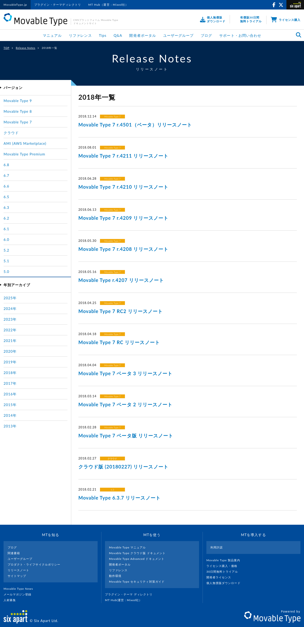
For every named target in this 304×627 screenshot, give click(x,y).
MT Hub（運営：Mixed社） (108, 4)
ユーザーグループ (178, 35)
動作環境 (115, 576)
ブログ (206, 35)
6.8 (6, 165)
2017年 (10, 383)
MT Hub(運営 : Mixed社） (125, 600)
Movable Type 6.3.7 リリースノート (119, 498)
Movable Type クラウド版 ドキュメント (137, 553)
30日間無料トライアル (224, 571)
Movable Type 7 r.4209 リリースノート (123, 218)
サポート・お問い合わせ (240, 35)
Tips (103, 35)
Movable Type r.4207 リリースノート (121, 280)
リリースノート (18, 570)
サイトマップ (17, 576)
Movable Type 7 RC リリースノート (119, 342)
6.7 (6, 175)
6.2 (6, 218)
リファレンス (80, 35)
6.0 (6, 239)
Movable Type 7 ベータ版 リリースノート (125, 435)
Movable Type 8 (18, 111)
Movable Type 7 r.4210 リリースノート (123, 187)
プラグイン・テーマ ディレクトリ (130, 594)
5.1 (6, 261)
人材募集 (12, 600)
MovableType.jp (15, 4)
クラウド (112, 458)
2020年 (10, 351)
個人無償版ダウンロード (225, 583)
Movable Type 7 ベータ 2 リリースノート (125, 404)
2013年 (10, 426)
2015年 (10, 404)
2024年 (10, 308)
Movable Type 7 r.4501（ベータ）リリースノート (135, 124)
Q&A (118, 35)
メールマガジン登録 (19, 594)
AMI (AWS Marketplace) (25, 143)
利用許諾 (216, 547)
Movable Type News (20, 588)
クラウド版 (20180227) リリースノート (123, 466)
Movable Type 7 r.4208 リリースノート (123, 249)
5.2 (6, 250)
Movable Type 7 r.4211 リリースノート (123, 156)
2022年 (10, 330)
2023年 (10, 319)
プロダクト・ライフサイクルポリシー (34, 564)
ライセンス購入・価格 (223, 566)
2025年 (10, 298)
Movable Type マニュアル (127, 547)
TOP (7, 47)
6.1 (6, 229)
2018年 (10, 372)
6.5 (6, 197)
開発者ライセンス (220, 577)
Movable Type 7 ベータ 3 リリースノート (125, 373)
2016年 (10, 394)
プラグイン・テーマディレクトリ (57, 4)
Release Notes (25, 47)
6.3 (112, 489)
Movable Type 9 (18, 100)
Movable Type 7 (112, 116)
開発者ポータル (142, 35)
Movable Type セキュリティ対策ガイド (137, 581)
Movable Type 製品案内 (225, 560)
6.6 (6, 186)
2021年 (10, 340)
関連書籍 (14, 553)
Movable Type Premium (24, 154)
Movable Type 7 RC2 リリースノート (120, 311)
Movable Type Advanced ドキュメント (136, 559)
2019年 (10, 362)
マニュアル (52, 35)
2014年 (10, 415)
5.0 (6, 271)
